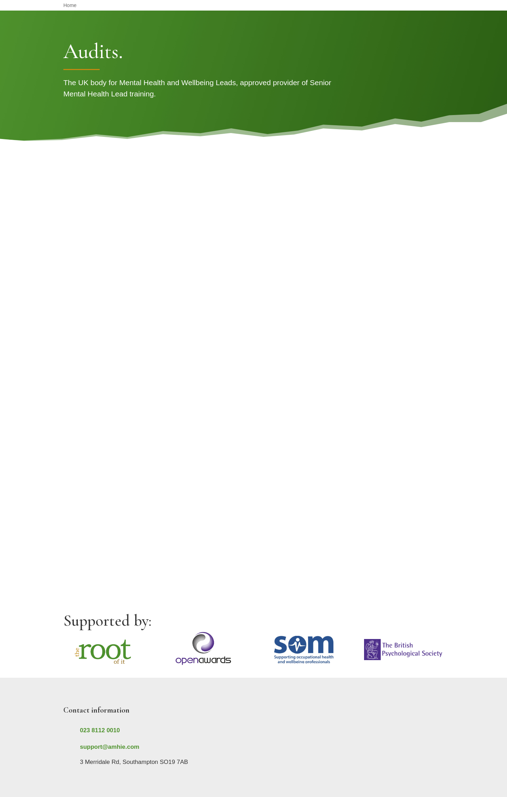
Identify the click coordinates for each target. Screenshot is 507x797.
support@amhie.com (109, 747)
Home (69, 5)
